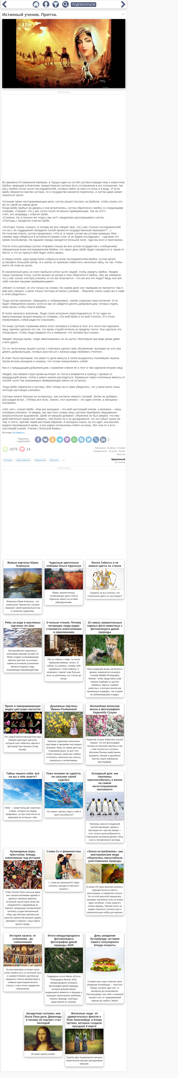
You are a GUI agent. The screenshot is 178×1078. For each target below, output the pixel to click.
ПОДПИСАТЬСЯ (83, 4)
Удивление (40, 460)
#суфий (121, 448)
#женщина (100, 448)
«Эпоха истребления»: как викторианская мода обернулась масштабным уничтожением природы (105, 856)
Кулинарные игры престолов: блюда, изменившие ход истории (22, 854)
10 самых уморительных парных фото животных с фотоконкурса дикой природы (105, 627)
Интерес (8, 460)
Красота (54, 460)
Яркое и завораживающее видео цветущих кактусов (23, 707)
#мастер (121, 454)
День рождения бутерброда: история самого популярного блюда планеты (104, 940)
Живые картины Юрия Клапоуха (22, 564)
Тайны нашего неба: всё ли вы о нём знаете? (22, 775)
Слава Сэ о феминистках (63, 851)
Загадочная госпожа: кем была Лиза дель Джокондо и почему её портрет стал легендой (43, 1018)
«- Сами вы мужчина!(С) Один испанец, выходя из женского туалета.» (63, 885)
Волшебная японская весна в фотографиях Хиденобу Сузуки (105, 709)
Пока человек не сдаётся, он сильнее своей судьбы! (63, 776)
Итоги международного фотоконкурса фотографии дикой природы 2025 (64, 940)
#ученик (113, 451)
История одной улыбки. (43, 1054)
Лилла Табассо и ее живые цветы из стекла (105, 564)
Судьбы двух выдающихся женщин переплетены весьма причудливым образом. (84, 1060)
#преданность (100, 451)
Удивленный (118, 459)
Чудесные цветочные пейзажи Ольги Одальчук (63, 564)
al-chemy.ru (18, 432)
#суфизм (111, 448)
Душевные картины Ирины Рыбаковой (63, 707)
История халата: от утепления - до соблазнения (23, 938)
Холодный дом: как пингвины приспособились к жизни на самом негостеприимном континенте (104, 781)
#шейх (122, 451)
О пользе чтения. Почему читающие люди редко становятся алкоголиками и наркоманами (64, 627)
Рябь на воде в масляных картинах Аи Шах (22, 624)
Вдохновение (23, 460)
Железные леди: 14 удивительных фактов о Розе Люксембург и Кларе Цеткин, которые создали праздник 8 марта (84, 1020)
